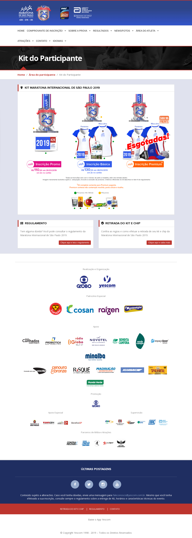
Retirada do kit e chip (72, 508)
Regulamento (97, 508)
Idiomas (58, 41)
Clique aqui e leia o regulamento (74, 242)
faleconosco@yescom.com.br (129, 495)
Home (21, 30)
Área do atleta (145, 30)
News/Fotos (122, 30)
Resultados (101, 30)
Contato (41, 41)
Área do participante (42, 74)
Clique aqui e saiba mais (159, 242)
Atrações (24, 41)
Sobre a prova (77, 30)
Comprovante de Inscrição (45, 30)
